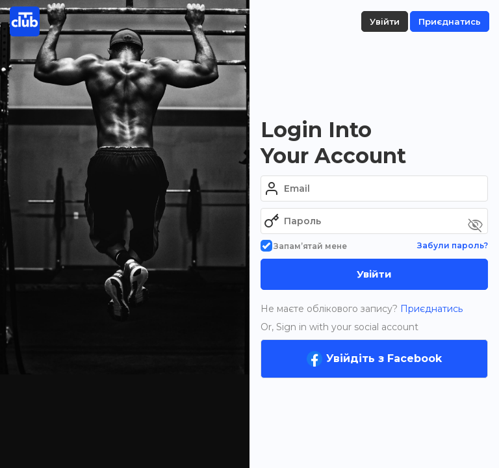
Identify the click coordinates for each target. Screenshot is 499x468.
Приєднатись (430, 309)
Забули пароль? (452, 245)
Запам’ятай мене (304, 246)
